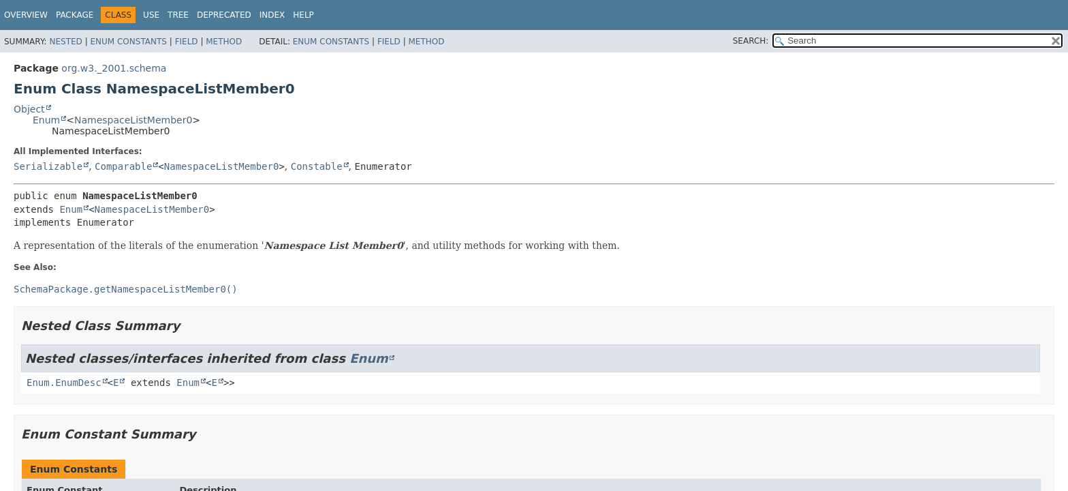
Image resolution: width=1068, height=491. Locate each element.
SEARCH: (751, 41)
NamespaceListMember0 (133, 120)
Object (29, 109)
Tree (178, 15)
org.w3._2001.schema (113, 68)
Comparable (123, 166)
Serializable (48, 166)
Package (74, 15)
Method (224, 41)
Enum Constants (128, 41)
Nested (65, 41)
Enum (46, 120)
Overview (26, 15)
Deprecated (224, 15)
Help (303, 15)
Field (186, 41)
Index (272, 15)
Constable (317, 166)
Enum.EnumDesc (64, 382)
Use (151, 15)
